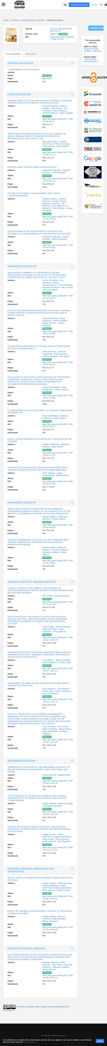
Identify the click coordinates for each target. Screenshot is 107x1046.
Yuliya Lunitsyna (61, 389)
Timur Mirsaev (58, 208)
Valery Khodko (62, 146)
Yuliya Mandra (48, 146)
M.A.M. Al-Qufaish (50, 280)
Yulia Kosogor (48, 627)
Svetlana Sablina (50, 199)
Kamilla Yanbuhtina (50, 444)
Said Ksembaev (59, 919)
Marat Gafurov (65, 729)
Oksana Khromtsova (51, 203)
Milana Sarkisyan (59, 239)
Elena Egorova (62, 839)
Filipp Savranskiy (50, 729)
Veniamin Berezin (50, 113)
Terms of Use (29, 1042)
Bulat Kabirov (57, 447)
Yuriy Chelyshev (49, 726)
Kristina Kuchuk (49, 841)
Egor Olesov (57, 965)
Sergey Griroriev (59, 201)
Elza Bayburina (64, 841)
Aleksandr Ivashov (50, 141)
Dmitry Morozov (49, 969)
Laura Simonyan (49, 351)
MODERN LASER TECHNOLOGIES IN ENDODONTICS (32, 167)
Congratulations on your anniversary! (23, 69)
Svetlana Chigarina (60, 550)
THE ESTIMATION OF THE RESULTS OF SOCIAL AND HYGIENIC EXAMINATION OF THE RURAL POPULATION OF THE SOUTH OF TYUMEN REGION (37, 798)
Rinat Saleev (57, 108)
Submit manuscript (79, 5)
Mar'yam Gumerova (51, 287)
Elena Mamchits (63, 627)
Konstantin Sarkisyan (51, 237)
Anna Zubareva (59, 631)
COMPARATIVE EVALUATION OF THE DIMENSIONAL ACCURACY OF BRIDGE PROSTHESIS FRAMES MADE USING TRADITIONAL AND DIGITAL (39, 769)
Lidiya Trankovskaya (52, 474)
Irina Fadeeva (60, 418)
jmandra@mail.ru (91, 61)
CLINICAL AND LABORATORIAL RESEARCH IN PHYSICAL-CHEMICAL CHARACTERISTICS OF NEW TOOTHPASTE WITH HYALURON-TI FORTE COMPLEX (39, 312)
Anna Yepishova (59, 206)
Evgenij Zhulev (64, 775)
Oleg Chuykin (48, 839)
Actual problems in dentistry (33, 20)
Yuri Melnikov (48, 660)
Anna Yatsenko (49, 473)
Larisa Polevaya (58, 172)
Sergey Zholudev (63, 660)
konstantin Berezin (50, 106)
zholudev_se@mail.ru (93, 52)
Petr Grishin (47, 596)
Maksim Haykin (49, 547)
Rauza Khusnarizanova (50, 284)
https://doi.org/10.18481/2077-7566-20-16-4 (62, 38)
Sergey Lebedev (49, 803)
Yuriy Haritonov (49, 689)
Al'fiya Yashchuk (65, 883)
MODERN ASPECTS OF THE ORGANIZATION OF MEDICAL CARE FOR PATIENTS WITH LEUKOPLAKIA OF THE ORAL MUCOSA (40, 102)
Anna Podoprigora (50, 693)
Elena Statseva (60, 111)
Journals (14, 20)
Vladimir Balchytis (50, 356)
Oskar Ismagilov (66, 113)
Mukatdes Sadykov (50, 552)
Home (5, 20)
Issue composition (13, 54)
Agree (100, 1041)
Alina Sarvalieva (50, 290)
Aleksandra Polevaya (51, 170)
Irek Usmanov (67, 287)
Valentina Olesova (50, 962)
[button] (3, 4)
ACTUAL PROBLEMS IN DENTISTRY (61, 30)
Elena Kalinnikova (62, 596)
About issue (30, 54)
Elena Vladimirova (50, 662)
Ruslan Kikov (48, 691)
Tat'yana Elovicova (50, 318)
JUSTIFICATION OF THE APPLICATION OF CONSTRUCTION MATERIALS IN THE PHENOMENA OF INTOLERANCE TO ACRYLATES (39, 232)
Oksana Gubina (58, 519)
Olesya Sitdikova (49, 517)
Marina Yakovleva (50, 921)
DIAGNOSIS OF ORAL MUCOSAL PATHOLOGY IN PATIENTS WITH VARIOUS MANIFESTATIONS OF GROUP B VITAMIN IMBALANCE (38, 468)
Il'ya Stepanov (63, 689)
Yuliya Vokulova (49, 775)
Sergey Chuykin (49, 834)
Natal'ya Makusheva (63, 837)
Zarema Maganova (50, 885)
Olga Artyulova (62, 475)
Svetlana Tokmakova (51, 387)
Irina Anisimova (60, 354)
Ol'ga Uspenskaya (50, 416)
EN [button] (101, 5)
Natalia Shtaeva (49, 916)
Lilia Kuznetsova (65, 285)
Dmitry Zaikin (65, 662)
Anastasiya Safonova (52, 806)
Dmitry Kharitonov (63, 691)
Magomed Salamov (61, 967)
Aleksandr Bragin (50, 629)
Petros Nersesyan (62, 144)
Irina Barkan (64, 356)
